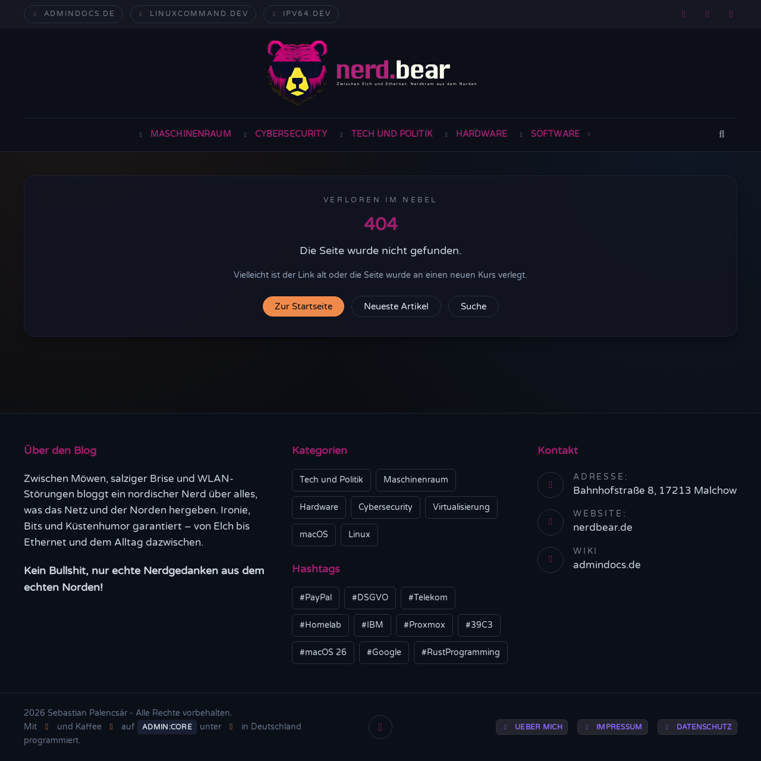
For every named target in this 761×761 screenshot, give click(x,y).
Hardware (474, 134)
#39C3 (479, 625)
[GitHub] (731, 14)
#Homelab (320, 625)
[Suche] (721, 135)
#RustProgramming (461, 652)
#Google (384, 652)
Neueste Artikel (396, 306)
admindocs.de (73, 14)
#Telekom (428, 598)
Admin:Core (167, 727)
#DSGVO (370, 598)
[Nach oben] (380, 727)
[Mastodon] (707, 14)
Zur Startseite (303, 306)
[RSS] (684, 14)
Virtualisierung (461, 507)
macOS (314, 535)
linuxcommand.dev (193, 14)
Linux (359, 535)
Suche (473, 306)
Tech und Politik (384, 134)
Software (555, 134)
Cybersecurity (284, 134)
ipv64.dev (301, 14)
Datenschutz (697, 727)
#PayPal (316, 598)
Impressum (613, 727)
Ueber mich (531, 727)
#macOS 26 (323, 652)
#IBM (372, 625)
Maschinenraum (183, 134)
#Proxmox (424, 625)
